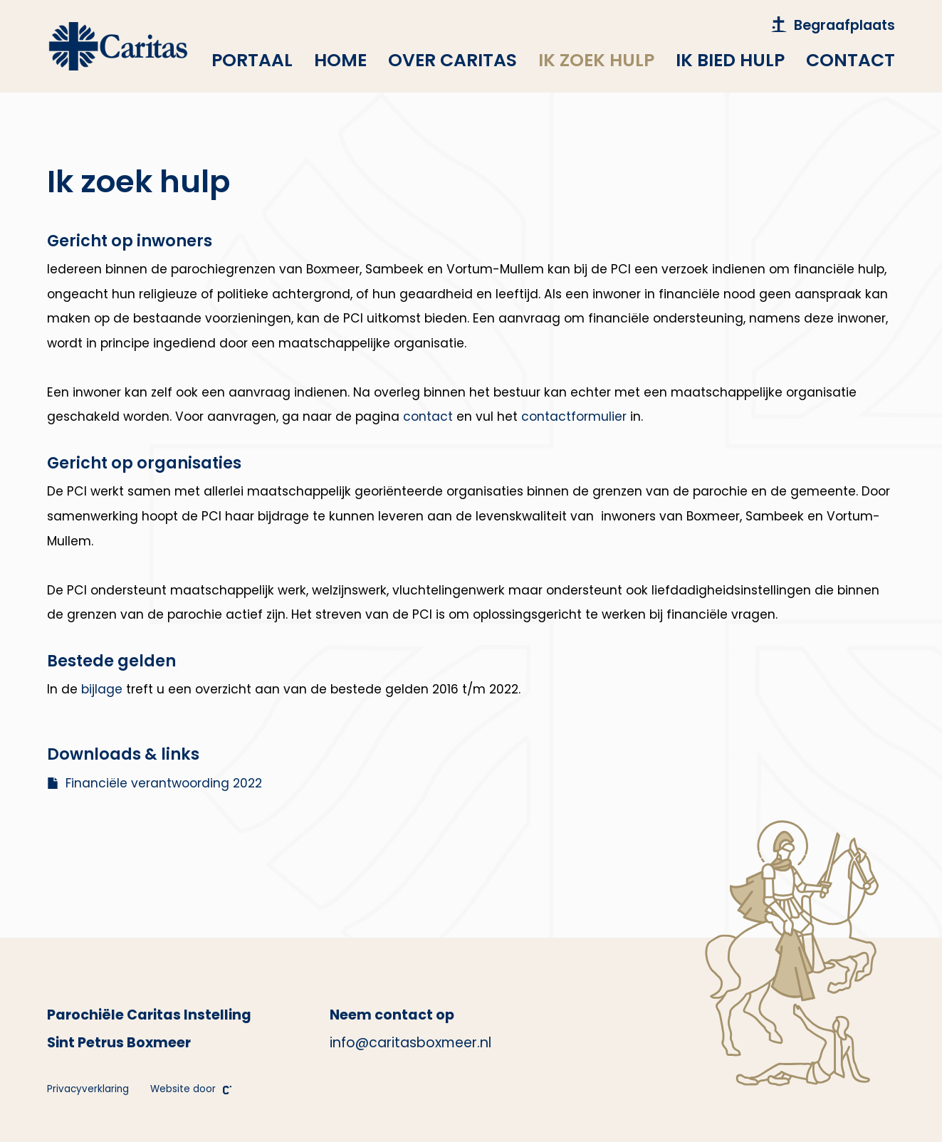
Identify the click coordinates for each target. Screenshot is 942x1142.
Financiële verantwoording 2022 (154, 783)
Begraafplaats (833, 25)
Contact (850, 60)
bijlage (101, 689)
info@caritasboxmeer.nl (410, 1042)
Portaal (252, 60)
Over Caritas (452, 60)
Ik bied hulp (730, 60)
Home (340, 60)
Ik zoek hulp (596, 60)
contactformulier (574, 416)
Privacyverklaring (88, 1089)
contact (428, 416)
